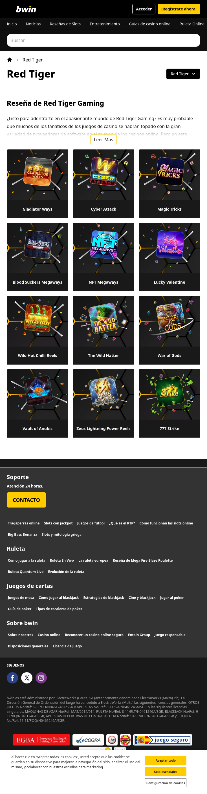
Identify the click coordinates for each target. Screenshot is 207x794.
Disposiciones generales (28, 646)
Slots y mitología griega (62, 534)
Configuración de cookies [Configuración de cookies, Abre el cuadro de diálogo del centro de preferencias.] (165, 787)
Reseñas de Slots (65, 24)
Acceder (144, 9)
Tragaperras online (23, 523)
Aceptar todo (166, 764)
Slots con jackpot (58, 523)
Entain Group (139, 634)
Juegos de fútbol (91, 523)
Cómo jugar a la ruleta (26, 560)
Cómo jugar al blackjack (59, 597)
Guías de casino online (149, 24)
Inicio (12, 24)
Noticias (33, 24)
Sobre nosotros (20, 634)
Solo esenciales (165, 775)
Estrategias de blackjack (103, 597)
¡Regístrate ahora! (179, 9)
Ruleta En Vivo (62, 560)
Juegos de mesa (21, 597)
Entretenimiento (105, 24)
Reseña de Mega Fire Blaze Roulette (143, 560)
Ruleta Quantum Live (25, 571)
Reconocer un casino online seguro (94, 634)
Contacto (26, 500)
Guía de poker (19, 608)
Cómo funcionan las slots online (166, 523)
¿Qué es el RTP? (122, 523)
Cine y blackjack (142, 597)
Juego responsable (170, 634)
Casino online (49, 634)
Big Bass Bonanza (22, 534)
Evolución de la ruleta (66, 571)
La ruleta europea (93, 560)
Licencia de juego (67, 646)
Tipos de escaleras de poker (59, 608)
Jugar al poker (172, 597)
